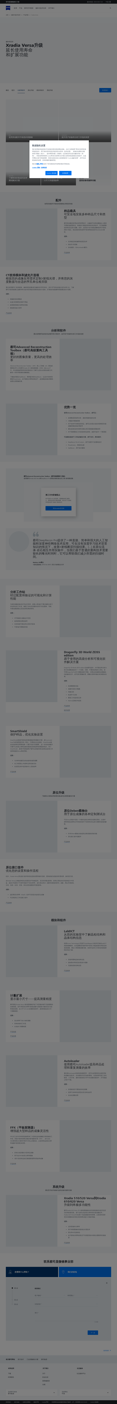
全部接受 (65, 173)
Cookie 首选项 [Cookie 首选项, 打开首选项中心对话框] (51, 173)
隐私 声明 (40, 164)
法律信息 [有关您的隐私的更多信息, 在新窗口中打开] (44, 167)
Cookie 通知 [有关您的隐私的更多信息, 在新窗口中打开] (36, 167)
